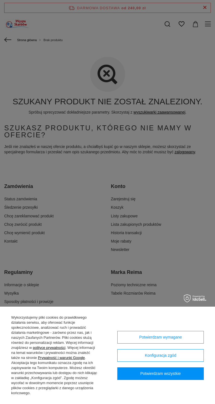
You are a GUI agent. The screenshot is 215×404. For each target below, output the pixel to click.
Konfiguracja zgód (160, 355)
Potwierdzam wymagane (160, 337)
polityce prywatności (49, 348)
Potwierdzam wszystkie (160, 373)
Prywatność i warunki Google (61, 358)
